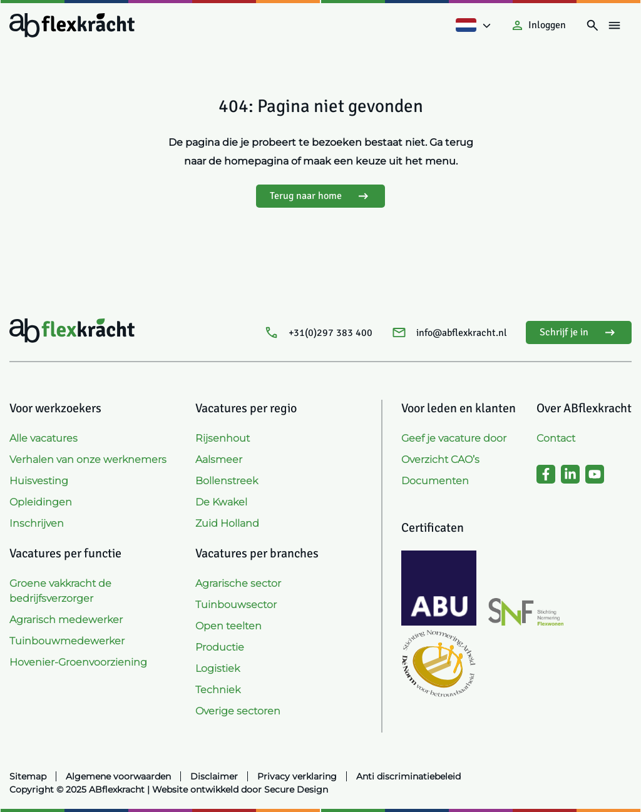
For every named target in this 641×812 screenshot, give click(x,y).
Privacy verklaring (297, 776)
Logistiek (217, 668)
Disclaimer (214, 776)
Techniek (217, 690)
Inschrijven (36, 523)
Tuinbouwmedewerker (67, 641)
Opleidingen (40, 502)
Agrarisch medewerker (66, 620)
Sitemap (27, 776)
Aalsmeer (218, 459)
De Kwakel (221, 502)
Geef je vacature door (453, 438)
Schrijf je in (579, 332)
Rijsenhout (222, 438)
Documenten (435, 481)
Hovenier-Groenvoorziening (78, 662)
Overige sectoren (237, 711)
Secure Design (296, 789)
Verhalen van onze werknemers (88, 459)
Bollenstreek (226, 481)
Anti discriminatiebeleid (408, 776)
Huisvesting (38, 481)
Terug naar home (320, 196)
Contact (555, 438)
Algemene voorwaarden (118, 776)
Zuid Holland (227, 523)
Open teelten (228, 626)
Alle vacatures (43, 438)
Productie (219, 647)
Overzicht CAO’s (440, 459)
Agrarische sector (238, 583)
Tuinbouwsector (236, 605)
